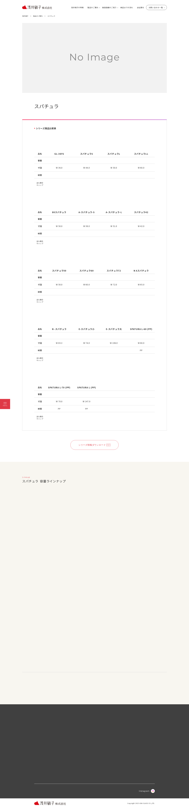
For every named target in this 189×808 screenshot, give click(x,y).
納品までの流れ (126, 7)
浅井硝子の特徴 (77, 7)
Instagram (147, 791)
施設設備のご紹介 (109, 7)
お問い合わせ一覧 (156, 7)
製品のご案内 (93, 7)
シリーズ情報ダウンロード (92, 445)
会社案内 (140, 7)
